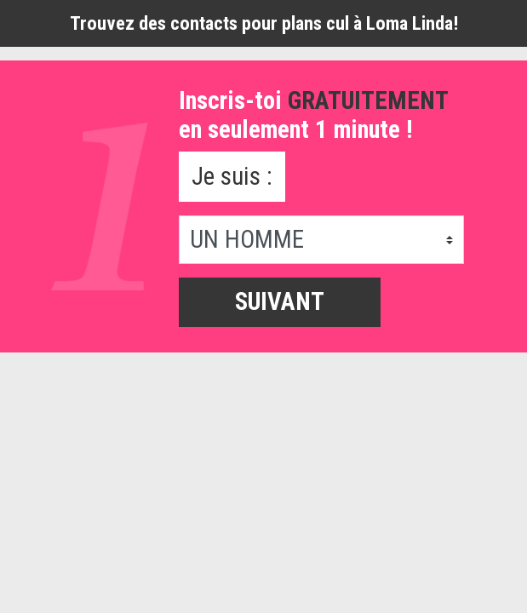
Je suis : (232, 176)
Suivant (279, 301)
